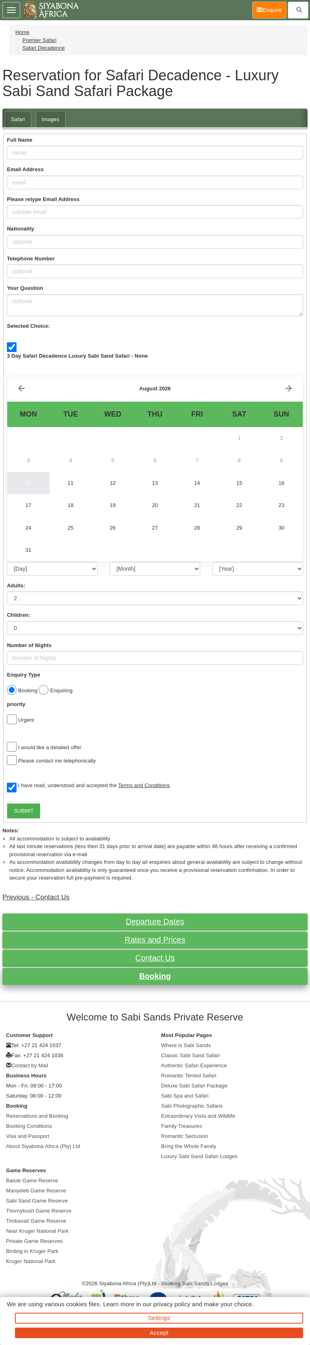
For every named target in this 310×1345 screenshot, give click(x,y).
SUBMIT (24, 811)
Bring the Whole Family (188, 1146)
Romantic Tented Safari (188, 1076)
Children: (18, 615)
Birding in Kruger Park (32, 1251)
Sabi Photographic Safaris (192, 1106)
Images (50, 119)
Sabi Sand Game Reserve (37, 1201)
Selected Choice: (28, 326)
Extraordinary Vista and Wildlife (198, 1116)
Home (22, 32)
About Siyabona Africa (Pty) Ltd (43, 1146)
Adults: (16, 585)
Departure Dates (155, 921)
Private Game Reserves (34, 1241)
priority (16, 704)
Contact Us (154, 957)
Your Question (25, 288)
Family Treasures (181, 1126)
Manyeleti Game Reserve (36, 1191)
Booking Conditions (29, 1126)
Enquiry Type (23, 675)
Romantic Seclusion (184, 1136)
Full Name (19, 140)
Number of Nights (29, 645)
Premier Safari (39, 40)
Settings (159, 1317)
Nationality (20, 229)
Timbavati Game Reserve (36, 1221)
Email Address (25, 169)
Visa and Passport (27, 1136)
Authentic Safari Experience (194, 1065)
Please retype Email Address (43, 199)
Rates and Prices (155, 939)
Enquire (272, 9)
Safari (18, 119)
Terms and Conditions (144, 785)
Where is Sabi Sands (186, 1045)
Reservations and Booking (37, 1116)
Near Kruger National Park (37, 1231)
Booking (155, 976)
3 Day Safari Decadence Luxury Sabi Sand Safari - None (77, 356)
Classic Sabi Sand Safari (190, 1055)
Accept (159, 1332)
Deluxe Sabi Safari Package (194, 1086)
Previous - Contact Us (35, 897)
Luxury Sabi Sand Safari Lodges (199, 1156)
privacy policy (171, 1304)
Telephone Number (30, 259)
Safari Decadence (43, 48)
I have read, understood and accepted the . (89, 786)
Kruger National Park (31, 1261)
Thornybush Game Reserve (38, 1211)
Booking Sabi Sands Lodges (194, 1283)
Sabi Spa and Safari (185, 1096)
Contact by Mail (29, 1065)
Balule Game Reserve (32, 1180)
